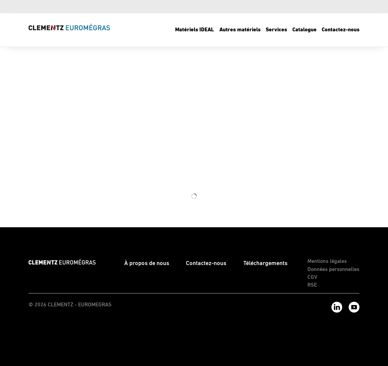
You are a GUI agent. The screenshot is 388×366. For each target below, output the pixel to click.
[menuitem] (195, 29)
